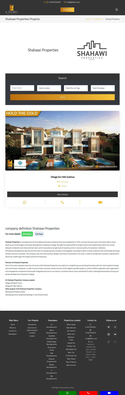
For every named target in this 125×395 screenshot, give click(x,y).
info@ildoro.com (72, 2)
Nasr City (71, 352)
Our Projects (97, 19)
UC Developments (51, 326)
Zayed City (71, 343)
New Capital (71, 324)
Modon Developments (51, 366)
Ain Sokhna (71, 331)
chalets (32, 336)
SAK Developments (51, 354)
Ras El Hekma (71, 362)
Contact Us (13, 331)
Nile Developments (51, 377)
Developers (13, 334)
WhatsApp (27, 234)
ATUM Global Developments (51, 343)
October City (71, 346)
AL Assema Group (52, 349)
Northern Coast (71, 338)
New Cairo (71, 334)
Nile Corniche (71, 365)
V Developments (51, 372)
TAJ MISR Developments (51, 337)
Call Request (67, 9)
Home (88, 19)
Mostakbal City (71, 349)
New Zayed (71, 359)
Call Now (39, 234)
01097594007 (52, 2)
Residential (32, 324)
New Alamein (71, 327)
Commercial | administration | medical (32, 330)
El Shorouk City (71, 355)
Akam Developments (51, 331)
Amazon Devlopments (52, 360)
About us (13, 327)
